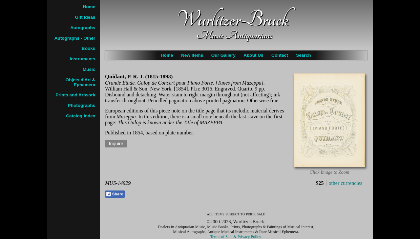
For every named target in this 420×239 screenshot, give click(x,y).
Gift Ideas (85, 17)
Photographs (81, 105)
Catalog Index (80, 115)
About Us (253, 55)
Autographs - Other (74, 38)
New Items (192, 55)
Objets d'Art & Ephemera (80, 82)
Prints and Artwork (75, 94)
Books (88, 48)
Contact (279, 55)
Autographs (82, 27)
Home (167, 55)
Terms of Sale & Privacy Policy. (236, 236)
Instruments (82, 58)
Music (89, 69)
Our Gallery (223, 55)
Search (303, 55)
